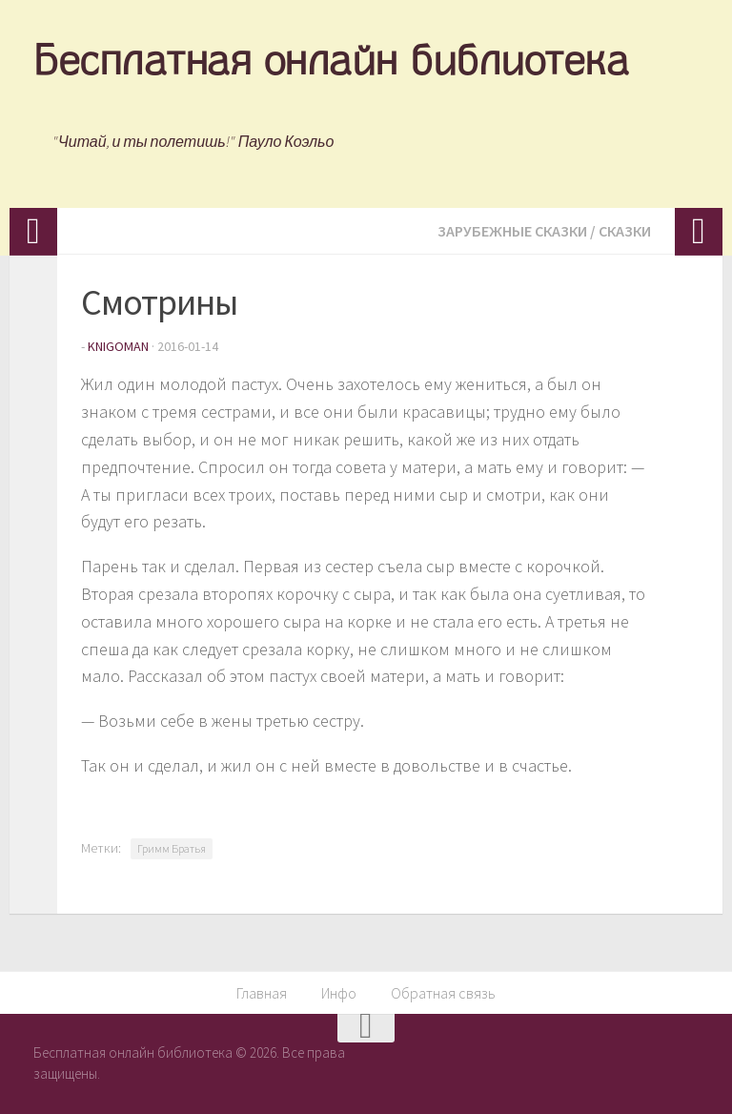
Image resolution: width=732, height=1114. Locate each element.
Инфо (338, 992)
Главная (261, 992)
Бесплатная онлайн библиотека (330, 64)
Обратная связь (443, 992)
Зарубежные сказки (512, 230)
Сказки (625, 230)
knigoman (118, 346)
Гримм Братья (171, 848)
